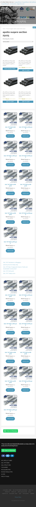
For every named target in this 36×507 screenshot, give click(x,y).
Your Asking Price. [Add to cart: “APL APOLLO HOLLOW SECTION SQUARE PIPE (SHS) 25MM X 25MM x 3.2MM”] (10, 68)
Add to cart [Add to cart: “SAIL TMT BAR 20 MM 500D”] (10, 193)
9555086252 (18, 2)
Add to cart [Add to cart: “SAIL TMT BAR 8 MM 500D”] (10, 136)
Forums (32, 493)
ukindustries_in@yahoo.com (17, 4)
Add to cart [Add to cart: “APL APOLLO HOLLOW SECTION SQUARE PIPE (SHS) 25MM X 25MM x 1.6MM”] (26, 101)
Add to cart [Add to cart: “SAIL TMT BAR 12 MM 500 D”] (10, 164)
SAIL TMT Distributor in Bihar (20, 490)
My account (26, 493)
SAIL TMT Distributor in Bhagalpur (12, 262)
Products (7, 491)
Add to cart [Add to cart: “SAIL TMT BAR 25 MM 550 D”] (10, 250)
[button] (34, 8)
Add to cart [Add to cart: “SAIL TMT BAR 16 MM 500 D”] (26, 164)
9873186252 (33, 2)
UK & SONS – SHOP (13, 493)
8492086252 (25, 2)
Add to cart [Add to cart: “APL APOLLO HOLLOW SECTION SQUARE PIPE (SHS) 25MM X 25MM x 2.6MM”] (26, 70)
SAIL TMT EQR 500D (8, 271)
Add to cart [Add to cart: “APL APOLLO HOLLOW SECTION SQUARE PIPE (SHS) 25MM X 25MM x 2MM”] (10, 101)
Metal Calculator (22, 491)
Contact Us (5, 493)
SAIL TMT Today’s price (9, 273)
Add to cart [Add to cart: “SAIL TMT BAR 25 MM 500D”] (26, 193)
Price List (14, 491)
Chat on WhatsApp (12, 431)
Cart (20, 493)
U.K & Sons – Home (7, 490)
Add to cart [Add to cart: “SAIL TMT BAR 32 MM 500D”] (10, 222)
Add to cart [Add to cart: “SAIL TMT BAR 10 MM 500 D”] (26, 136)
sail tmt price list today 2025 (10, 264)
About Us (31, 490)
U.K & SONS (4, 7)
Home (4, 28)
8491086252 (5, 4)
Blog (29, 491)
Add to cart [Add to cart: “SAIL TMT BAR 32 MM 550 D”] (26, 222)
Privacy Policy (18, 497)
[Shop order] (18, 41)
